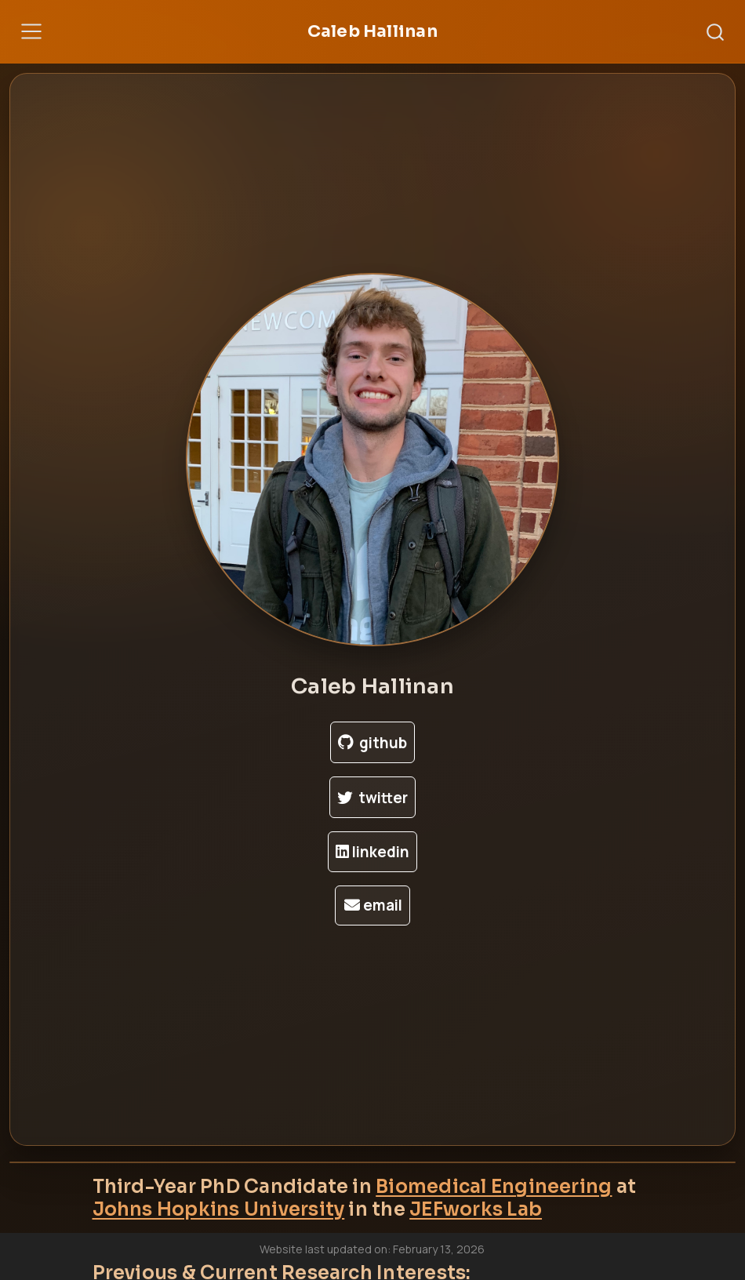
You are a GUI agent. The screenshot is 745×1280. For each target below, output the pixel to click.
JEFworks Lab (475, 1209)
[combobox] (716, 31)
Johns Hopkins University (219, 1209)
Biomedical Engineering (494, 1186)
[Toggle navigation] (31, 31)
